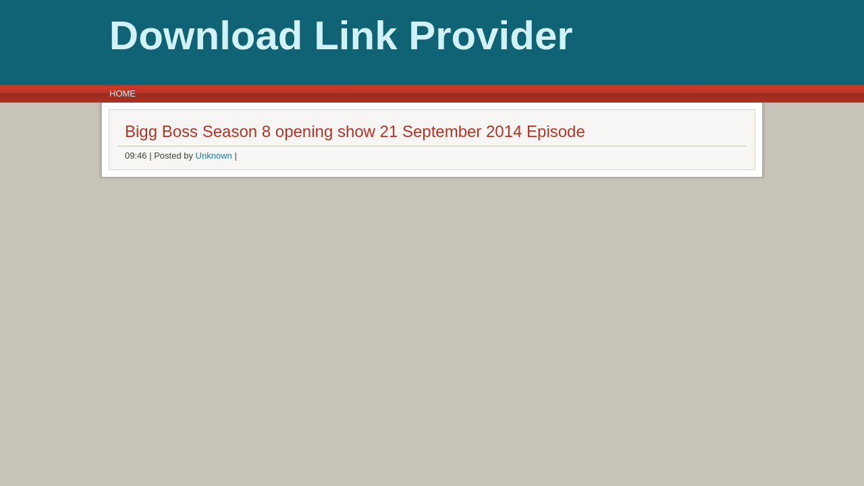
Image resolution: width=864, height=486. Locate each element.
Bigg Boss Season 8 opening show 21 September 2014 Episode (355, 131)
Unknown (214, 156)
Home (122, 93)
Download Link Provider (243, 35)
